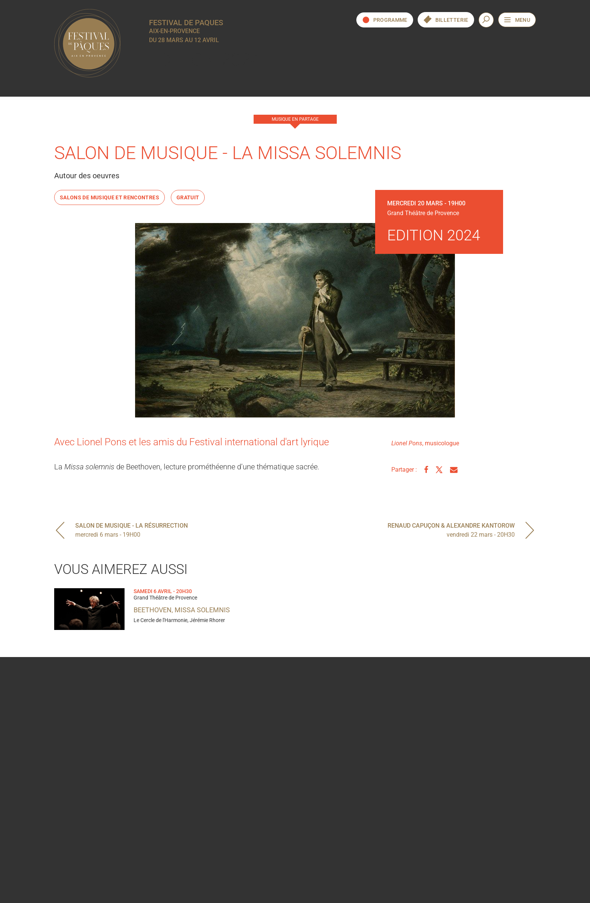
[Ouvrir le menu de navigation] (517, 19)
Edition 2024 (205, 59)
